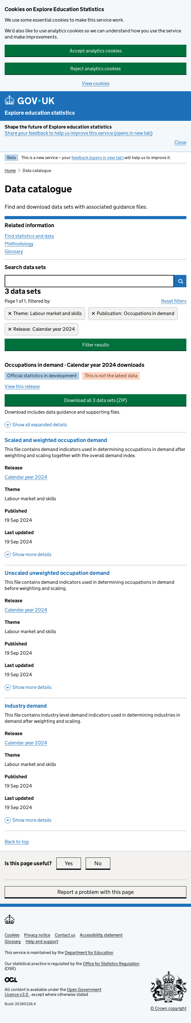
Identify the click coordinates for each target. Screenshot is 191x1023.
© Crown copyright (168, 1008)
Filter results (95, 345)
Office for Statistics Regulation (111, 963)
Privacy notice (37, 935)
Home (10, 170)
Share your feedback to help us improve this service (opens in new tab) (78, 133)
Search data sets (25, 267)
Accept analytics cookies (96, 51)
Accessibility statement (101, 935)
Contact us (65, 935)
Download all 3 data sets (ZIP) (95, 400)
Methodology (19, 244)
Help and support (42, 941)
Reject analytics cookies (95, 69)
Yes (73, 863)
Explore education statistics (40, 113)
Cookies (12, 935)
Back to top (17, 842)
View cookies (95, 83)
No (102, 863)
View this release (22, 386)
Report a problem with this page (95, 892)
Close (180, 142)
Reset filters (173, 301)
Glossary (14, 251)
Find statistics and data (29, 236)
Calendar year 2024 (26, 477)
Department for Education (89, 952)
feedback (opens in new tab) (97, 157)
